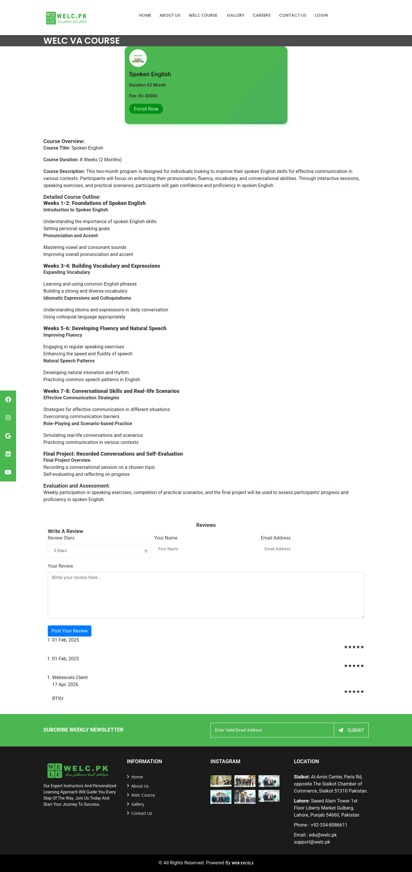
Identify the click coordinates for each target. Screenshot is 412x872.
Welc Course (203, 15)
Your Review (60, 566)
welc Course (143, 795)
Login (321, 15)
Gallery (235, 15)
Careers (262, 15)
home (145, 15)
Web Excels (242, 863)
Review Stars (61, 538)
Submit (351, 730)
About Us (170, 15)
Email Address (276, 538)
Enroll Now (146, 109)
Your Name (165, 538)
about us (140, 786)
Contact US (293, 15)
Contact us (141, 813)
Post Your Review (70, 631)
